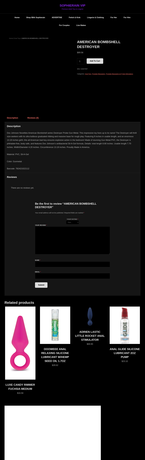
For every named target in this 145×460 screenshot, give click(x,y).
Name (37, 260)
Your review (41, 225)
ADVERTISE (57, 17)
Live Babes (81, 25)
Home (16, 17)
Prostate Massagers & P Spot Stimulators (119, 74)
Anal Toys (17, 38)
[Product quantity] (80, 61)
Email (38, 272)
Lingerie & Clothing (95, 17)
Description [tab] (12, 118)
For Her (113, 17)
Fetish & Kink (74, 17)
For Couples (64, 25)
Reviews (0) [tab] (33, 118)
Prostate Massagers (98, 74)
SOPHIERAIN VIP (72, 5)
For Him (127, 17)
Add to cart (95, 61)
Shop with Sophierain (35, 17)
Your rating (72, 219)
